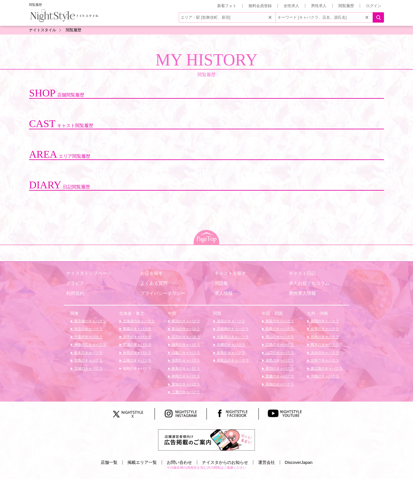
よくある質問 (153, 283)
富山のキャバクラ (185, 329)
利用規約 (75, 293)
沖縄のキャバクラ (324, 376)
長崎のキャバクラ (324, 337)
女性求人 (291, 6)
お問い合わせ (179, 462)
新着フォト (227, 6)
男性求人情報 (302, 293)
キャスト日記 (302, 273)
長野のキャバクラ (185, 360)
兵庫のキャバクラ (230, 344)
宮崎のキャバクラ (324, 360)
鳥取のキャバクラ (279, 321)
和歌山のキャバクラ (232, 360)
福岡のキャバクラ (324, 321)
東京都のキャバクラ (89, 321)
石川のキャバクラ (185, 337)
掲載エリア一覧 (142, 462)
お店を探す (151, 273)
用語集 (221, 283)
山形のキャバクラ (136, 360)
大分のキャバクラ (324, 352)
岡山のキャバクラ (279, 337)
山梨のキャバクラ (185, 352)
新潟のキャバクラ (185, 321)
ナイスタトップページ (88, 273)
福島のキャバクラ (136, 368)
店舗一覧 (109, 462)
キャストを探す (230, 273)
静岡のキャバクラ (185, 376)
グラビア (75, 283)
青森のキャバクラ (136, 329)
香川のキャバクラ (279, 368)
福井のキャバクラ (185, 344)
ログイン (373, 6)
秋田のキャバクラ (136, 352)
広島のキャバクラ (279, 344)
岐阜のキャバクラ (185, 368)
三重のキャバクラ (185, 392)
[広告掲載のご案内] (206, 439)
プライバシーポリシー (163, 293)
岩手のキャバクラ (136, 337)
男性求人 (319, 6)
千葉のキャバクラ (88, 337)
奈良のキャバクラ (230, 352)
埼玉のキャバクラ (88, 329)
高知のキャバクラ (279, 384)
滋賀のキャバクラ (230, 321)
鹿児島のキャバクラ (326, 368)
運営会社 (266, 462)
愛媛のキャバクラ (279, 376)
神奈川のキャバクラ (89, 344)
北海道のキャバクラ (138, 321)
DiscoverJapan (299, 462)
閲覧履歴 (346, 6)
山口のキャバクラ (279, 352)
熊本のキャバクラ (324, 344)
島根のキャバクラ (279, 329)
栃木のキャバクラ (88, 352)
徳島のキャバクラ (279, 360)
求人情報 (224, 293)
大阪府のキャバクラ (232, 337)
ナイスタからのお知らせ (225, 462)
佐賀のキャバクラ (324, 329)
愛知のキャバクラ (185, 384)
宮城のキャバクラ (136, 344)
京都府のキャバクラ (232, 329)
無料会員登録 (260, 6)
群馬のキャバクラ (88, 360)
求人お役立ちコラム (309, 283)
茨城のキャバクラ (88, 368)
